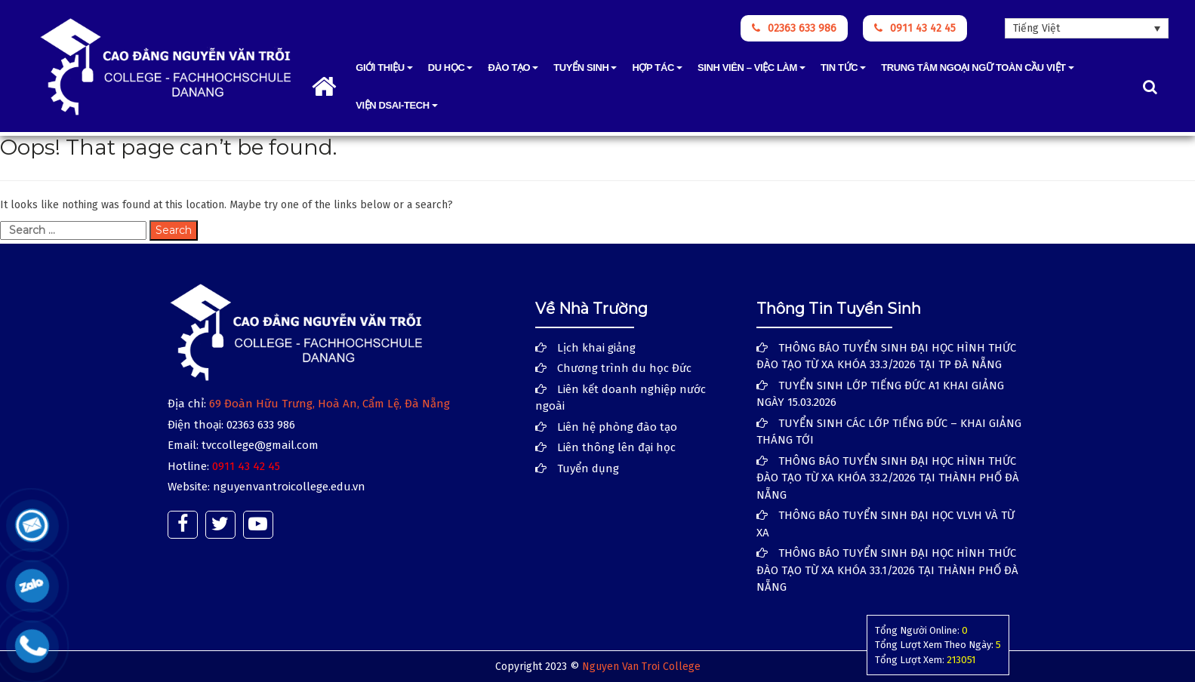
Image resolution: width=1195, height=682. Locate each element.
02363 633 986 (794, 28)
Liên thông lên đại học (616, 447)
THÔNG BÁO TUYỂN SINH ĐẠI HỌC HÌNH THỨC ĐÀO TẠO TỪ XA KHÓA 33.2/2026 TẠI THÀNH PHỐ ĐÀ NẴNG (887, 478)
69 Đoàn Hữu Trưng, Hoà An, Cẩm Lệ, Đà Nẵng (329, 403)
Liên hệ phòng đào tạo (617, 427)
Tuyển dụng (588, 468)
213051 (961, 659)
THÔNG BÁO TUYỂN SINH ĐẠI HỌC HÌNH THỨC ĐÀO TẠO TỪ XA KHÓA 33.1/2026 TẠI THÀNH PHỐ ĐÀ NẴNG (887, 570)
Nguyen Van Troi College (641, 666)
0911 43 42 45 (915, 28)
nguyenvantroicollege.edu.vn (289, 486)
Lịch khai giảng (596, 348)
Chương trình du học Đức (624, 368)
